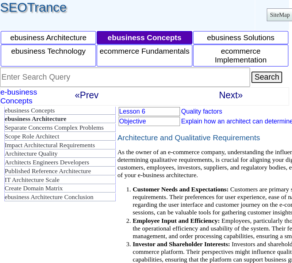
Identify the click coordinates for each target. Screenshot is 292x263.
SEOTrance (33, 7)
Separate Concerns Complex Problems (54, 127)
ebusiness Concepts (30, 110)
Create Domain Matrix (34, 188)
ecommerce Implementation (240, 55)
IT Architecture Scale (32, 179)
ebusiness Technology (48, 51)
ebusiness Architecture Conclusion (49, 197)
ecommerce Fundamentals (144, 51)
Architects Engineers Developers (47, 162)
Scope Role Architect (32, 136)
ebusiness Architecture (48, 37)
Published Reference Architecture (48, 171)
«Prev (87, 95)
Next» (231, 95)
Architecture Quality (31, 153)
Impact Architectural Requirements (50, 145)
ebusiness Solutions (240, 37)
